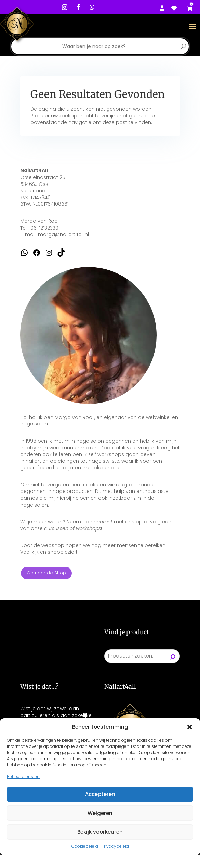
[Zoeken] (172, 656)
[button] (189, 727)
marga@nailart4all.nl (63, 234)
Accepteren (100, 794)
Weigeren (100, 813)
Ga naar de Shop (46, 573)
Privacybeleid (115, 846)
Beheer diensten (23, 776)
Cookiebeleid (84, 846)
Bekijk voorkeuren (100, 831)
